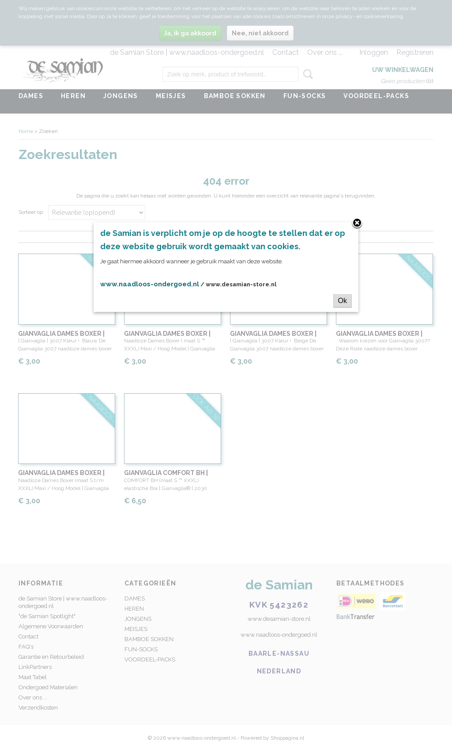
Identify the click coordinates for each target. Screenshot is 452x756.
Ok (342, 300)
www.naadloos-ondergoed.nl (149, 284)
